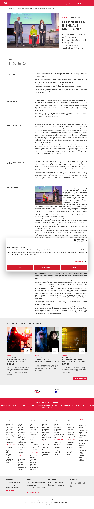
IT (70, 3)
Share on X (14, 63)
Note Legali (37, 500)
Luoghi (27, 405)
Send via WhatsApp (24, 63)
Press (7, 462)
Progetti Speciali (83, 432)
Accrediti (8, 449)
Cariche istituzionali (13, 405)
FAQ (7, 452)
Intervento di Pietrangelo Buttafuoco (9, 429)
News (80, 452)
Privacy (45, 500)
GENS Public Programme (21, 440)
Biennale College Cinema (34, 446)
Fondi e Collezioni (81, 438)
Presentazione (83, 424)
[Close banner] (86, 240)
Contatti (49, 407)
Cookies (51, 500)
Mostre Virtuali (83, 435)
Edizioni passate (10, 444)
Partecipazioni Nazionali (22, 443)
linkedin (71, 487)
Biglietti (8, 451)
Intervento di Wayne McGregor (45, 434)
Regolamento (34, 427)
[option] (37, 392)
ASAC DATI (81, 446)
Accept (74, 267)
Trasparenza (75, 405)
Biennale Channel (83, 444)
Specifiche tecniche (33, 435)
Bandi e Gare (67, 405)
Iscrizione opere (34, 432)
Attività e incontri (83, 434)
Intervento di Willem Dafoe (70, 433)
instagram (83, 484)
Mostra (20, 424)
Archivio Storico (83, 429)
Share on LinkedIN (19, 63)
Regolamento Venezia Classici (34, 430)
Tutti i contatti (11, 490)
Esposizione (9, 424)
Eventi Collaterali (22, 446)
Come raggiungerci (10, 458)
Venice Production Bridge (33, 440)
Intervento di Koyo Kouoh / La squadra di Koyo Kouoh (10, 435)
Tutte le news (79, 378)
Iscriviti (51, 489)
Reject (20, 267)
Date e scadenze (34, 444)
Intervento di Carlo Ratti (21, 433)
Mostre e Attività (83, 430)
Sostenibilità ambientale (55, 405)
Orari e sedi (9, 447)
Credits (58, 500)
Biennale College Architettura (22, 450)
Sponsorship (33, 405)
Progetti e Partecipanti (21, 436)
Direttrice (8, 426)
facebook (71, 484)
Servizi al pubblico (8, 455)
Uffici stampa (31, 492)
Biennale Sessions (8, 440)
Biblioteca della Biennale (83, 426)
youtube (79, 484)
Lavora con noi (84, 405)
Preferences (47, 267)
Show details (79, 261)
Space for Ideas (22, 447)
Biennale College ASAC (83, 441)
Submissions (9, 442)
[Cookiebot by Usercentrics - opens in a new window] (75, 240)
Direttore (20, 426)
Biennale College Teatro (71, 436)
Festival (44, 424)
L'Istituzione (4, 405)
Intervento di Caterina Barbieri (59, 433)
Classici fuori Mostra (33, 450)
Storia (22, 405)
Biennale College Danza (46, 438)
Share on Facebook (9, 63)
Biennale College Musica (59, 436)
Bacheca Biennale (43, 405)
